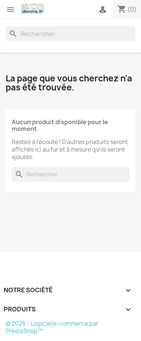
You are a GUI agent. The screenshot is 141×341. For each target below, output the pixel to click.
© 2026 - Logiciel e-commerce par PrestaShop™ (52, 327)
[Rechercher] (70, 33)
